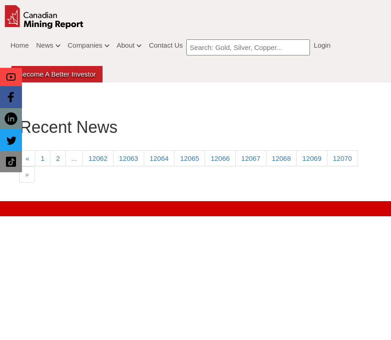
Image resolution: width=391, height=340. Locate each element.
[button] (11, 77)
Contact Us (166, 45)
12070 (342, 158)
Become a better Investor (57, 74)
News (48, 45)
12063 (128, 158)
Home (20, 45)
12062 (98, 158)
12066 (220, 158)
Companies (88, 45)
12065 (189, 158)
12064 (159, 158)
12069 (311, 158)
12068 (281, 158)
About (129, 45)
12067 (251, 158)
